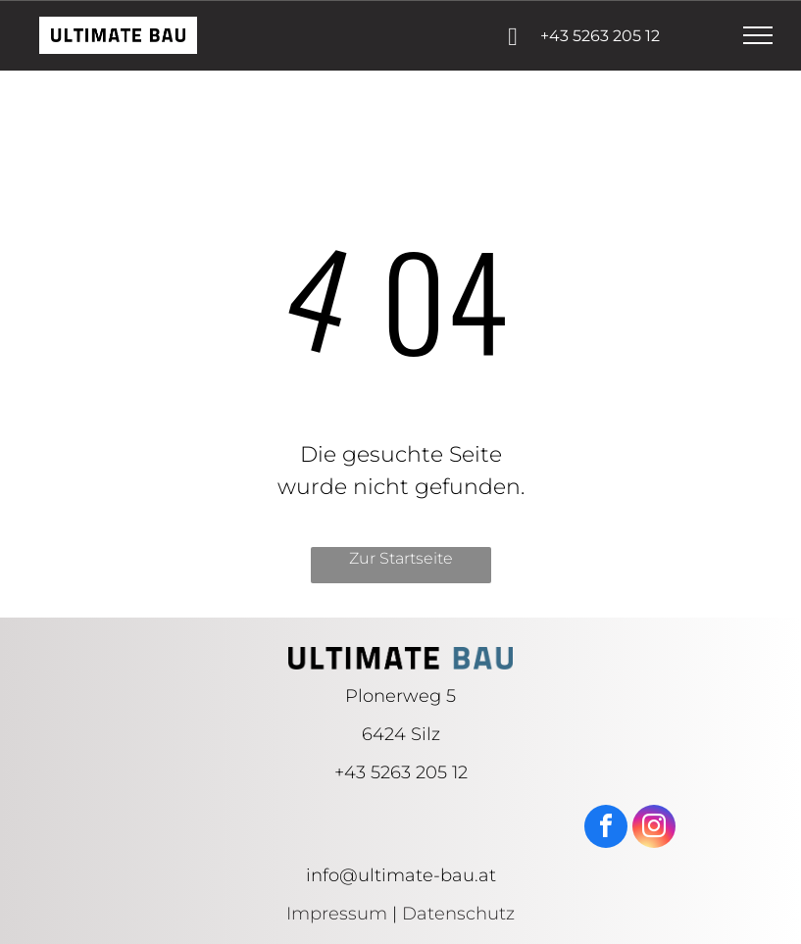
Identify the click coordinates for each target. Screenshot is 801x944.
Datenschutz (458, 913)
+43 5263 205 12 (401, 772)
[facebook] (605, 829)
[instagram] (654, 829)
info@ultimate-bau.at (401, 875)
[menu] (757, 35)
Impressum (336, 913)
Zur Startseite (401, 558)
